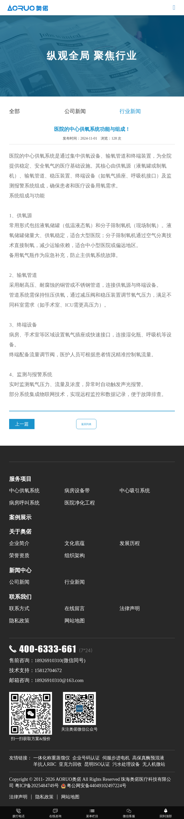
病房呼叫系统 (24, 503)
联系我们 (20, 597)
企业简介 (19, 543)
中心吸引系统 (135, 490)
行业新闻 (130, 111)
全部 (14, 111)
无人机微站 (153, 764)
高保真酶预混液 (148, 757)
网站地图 (74, 620)
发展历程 (130, 543)
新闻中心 (20, 570)
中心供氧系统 (24, 490)
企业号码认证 (86, 757)
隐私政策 (19, 620)
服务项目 (20, 479)
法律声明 (130, 608)
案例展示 (20, 517)
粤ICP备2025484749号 (37, 785)
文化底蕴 (74, 543)
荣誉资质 (19, 555)
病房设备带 (77, 490)
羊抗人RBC (44, 764)
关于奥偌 (20, 531)
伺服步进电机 (116, 757)
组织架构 (74, 555)
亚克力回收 (70, 764)
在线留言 (74, 608)
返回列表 (86, 424)
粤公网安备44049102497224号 (96, 785)
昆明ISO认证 (97, 764)
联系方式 (19, 608)
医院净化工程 (79, 503)
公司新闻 (75, 111)
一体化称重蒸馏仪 (51, 757)
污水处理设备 (126, 764)
